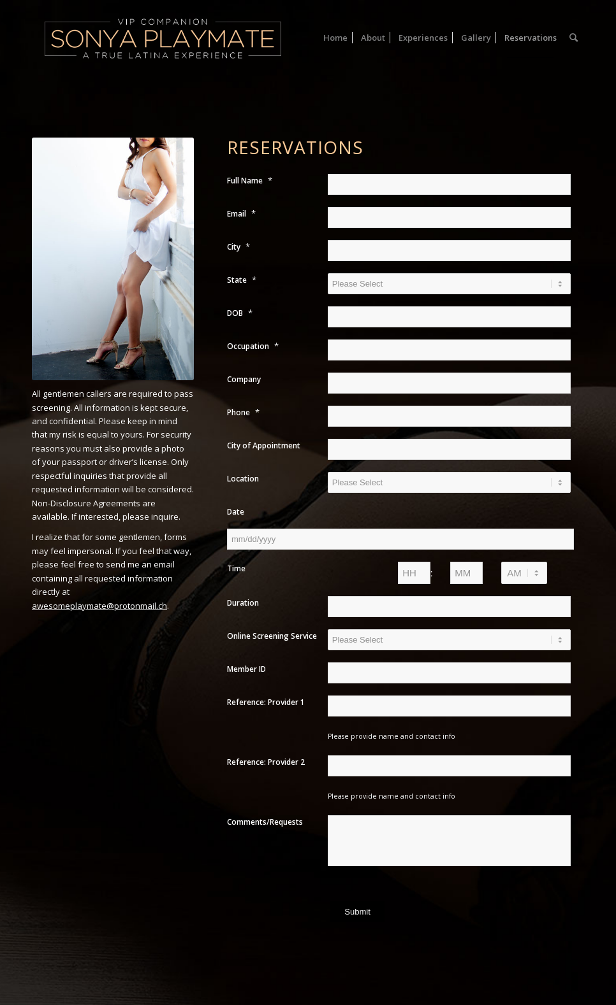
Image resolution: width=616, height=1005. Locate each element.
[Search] (573, 38)
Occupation (253, 346)
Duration (243, 602)
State (241, 279)
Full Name (249, 180)
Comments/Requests (265, 821)
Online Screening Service (272, 636)
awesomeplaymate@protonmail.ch (99, 605)
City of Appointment (263, 445)
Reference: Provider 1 (266, 702)
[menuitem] (335, 38)
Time (236, 568)
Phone (243, 412)
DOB (240, 312)
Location (243, 478)
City (238, 246)
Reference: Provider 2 (266, 762)
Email (241, 213)
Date (235, 511)
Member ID (246, 669)
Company (244, 379)
